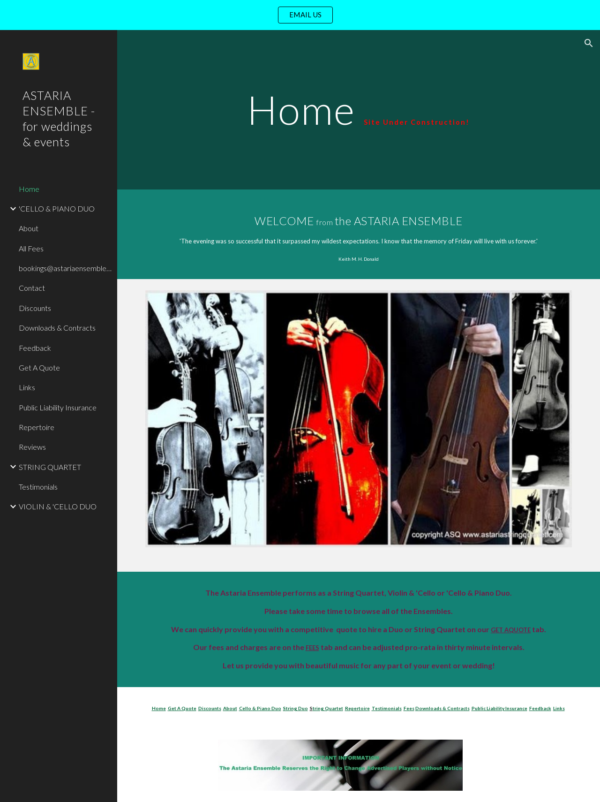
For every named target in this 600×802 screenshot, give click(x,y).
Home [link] (29, 188)
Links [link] (27, 387)
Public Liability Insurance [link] (58, 407)
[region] (300, 15)
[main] (358, 109)
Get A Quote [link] (39, 367)
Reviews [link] (32, 446)
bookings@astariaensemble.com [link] (65, 268)
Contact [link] (32, 287)
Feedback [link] (35, 347)
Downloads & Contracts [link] (57, 327)
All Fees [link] (31, 248)
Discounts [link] (35, 307)
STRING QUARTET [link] (50, 466)
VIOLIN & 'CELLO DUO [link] (58, 506)
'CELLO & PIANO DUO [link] (57, 208)
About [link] (28, 228)
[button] (589, 43)
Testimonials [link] (38, 486)
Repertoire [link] (36, 427)
